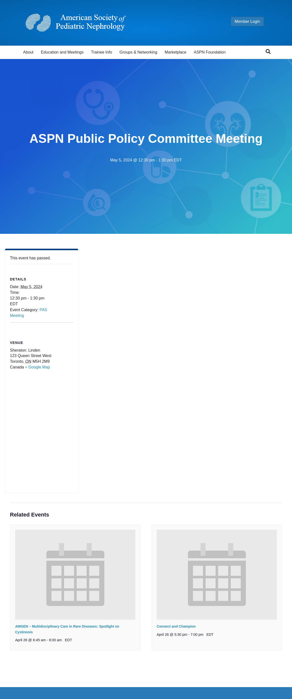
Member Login (252, 21)
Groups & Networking (138, 52)
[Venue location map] (41, 432)
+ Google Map (37, 367)
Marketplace (175, 52)
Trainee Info (101, 52)
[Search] (268, 51)
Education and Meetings (62, 52)
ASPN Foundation (210, 52)
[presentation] (75, 575)
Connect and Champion (176, 626)
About (28, 52)
